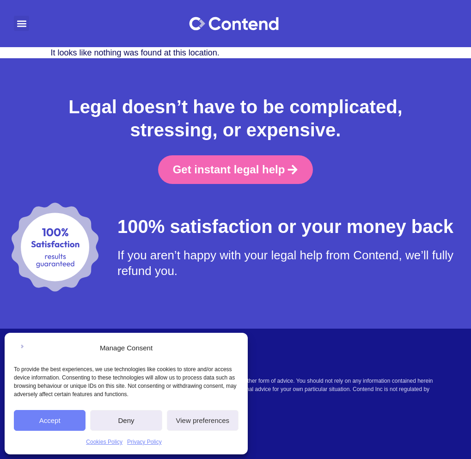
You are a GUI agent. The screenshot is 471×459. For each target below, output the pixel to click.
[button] (21, 23)
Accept (50, 420)
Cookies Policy (104, 442)
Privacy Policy (144, 442)
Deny (126, 420)
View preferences (203, 420)
